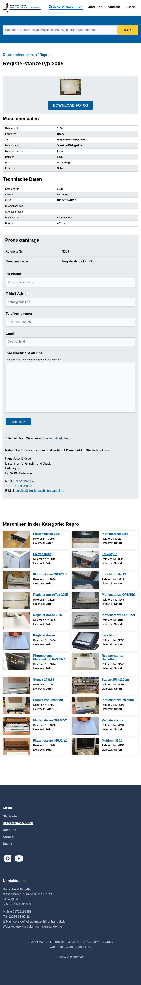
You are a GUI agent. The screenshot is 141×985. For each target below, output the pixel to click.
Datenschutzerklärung (56, 438)
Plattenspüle (42, 554)
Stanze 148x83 (43, 679)
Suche (130, 7)
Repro (45, 55)
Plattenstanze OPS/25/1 (50, 574)
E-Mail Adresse (19, 294)
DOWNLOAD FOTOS (70, 105)
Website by (70, 956)
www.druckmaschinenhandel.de (38, 926)
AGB (52, 946)
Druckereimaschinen (66, 6)
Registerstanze (44, 635)
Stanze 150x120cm (115, 679)
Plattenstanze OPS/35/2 (119, 594)
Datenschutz (83, 946)
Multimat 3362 (112, 740)
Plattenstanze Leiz (46, 533)
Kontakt (114, 7)
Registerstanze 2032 (48, 615)
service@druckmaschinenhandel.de (39, 490)
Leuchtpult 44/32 (114, 574)
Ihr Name (13, 274)
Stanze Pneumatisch (48, 700)
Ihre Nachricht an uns (24, 353)
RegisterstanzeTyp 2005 (50, 594)
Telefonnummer (19, 313)
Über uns (95, 7)
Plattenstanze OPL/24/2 (50, 720)
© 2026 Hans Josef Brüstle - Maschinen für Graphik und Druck (70, 941)
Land (10, 333)
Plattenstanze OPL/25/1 (118, 615)
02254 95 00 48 (21, 486)
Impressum (65, 946)
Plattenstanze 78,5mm (118, 700)
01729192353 (24, 481)
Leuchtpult (109, 554)
